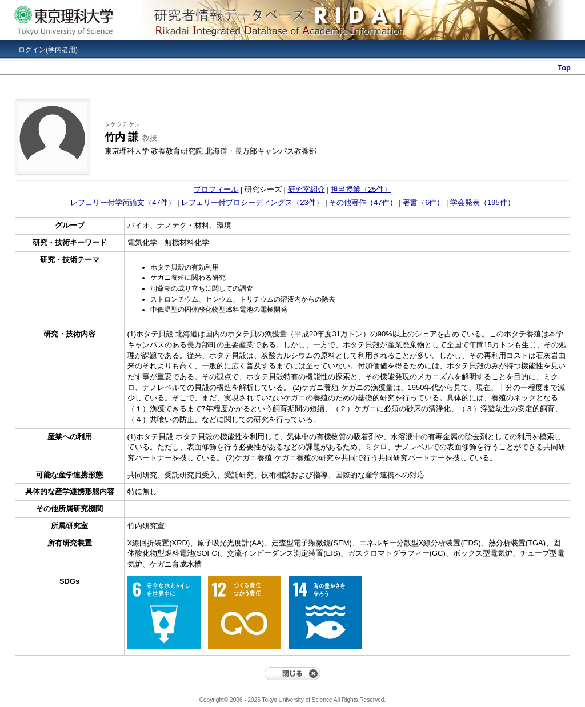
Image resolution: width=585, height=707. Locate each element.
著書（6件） (423, 202)
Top (564, 67)
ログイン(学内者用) (48, 50)
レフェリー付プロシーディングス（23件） (252, 202)
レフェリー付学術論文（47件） (122, 202)
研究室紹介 (306, 189)
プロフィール (216, 189)
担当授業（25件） (361, 189)
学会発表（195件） (482, 202)
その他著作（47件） (362, 202)
